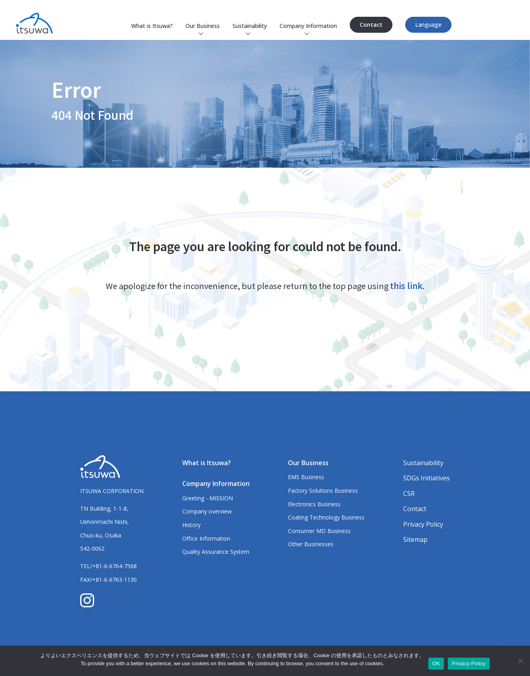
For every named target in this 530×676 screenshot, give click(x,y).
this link (406, 285)
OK (436, 663)
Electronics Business (314, 504)
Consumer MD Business (319, 531)
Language (428, 24)
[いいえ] (520, 661)
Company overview (207, 511)
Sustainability (249, 26)
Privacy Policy (423, 524)
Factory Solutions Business (323, 490)
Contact (371, 24)
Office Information (206, 538)
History (191, 525)
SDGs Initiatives (426, 478)
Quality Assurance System (215, 551)
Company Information (308, 26)
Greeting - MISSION (207, 498)
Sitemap (415, 539)
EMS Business (306, 477)
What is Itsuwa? (152, 26)
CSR (409, 493)
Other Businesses (310, 544)
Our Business (202, 26)
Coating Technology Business (326, 517)
